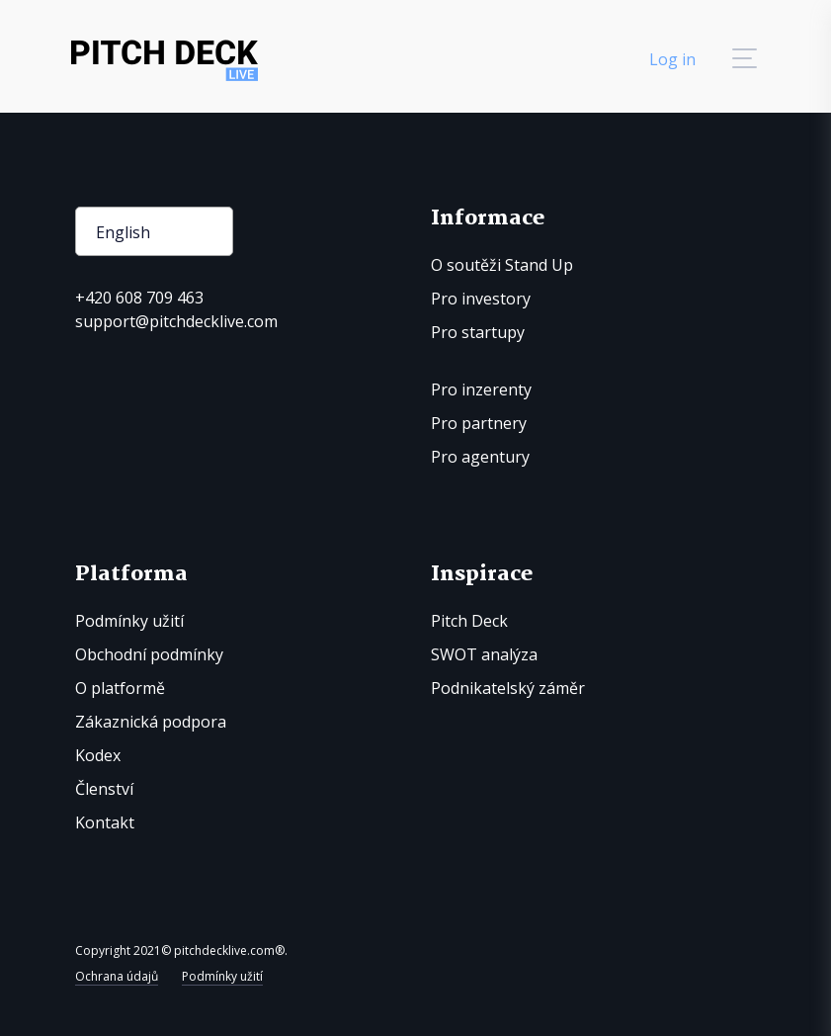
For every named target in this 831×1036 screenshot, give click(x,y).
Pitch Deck (469, 621)
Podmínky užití (129, 621)
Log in (672, 59)
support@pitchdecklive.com (176, 321)
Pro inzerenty (481, 389)
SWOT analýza (484, 654)
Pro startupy (478, 332)
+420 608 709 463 (139, 297)
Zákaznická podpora (150, 722)
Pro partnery (479, 423)
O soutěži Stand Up (502, 265)
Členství (104, 789)
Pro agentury (480, 457)
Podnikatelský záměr (508, 688)
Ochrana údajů (116, 976)
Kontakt (104, 822)
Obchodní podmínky (149, 654)
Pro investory (481, 298)
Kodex (98, 755)
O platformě (120, 688)
